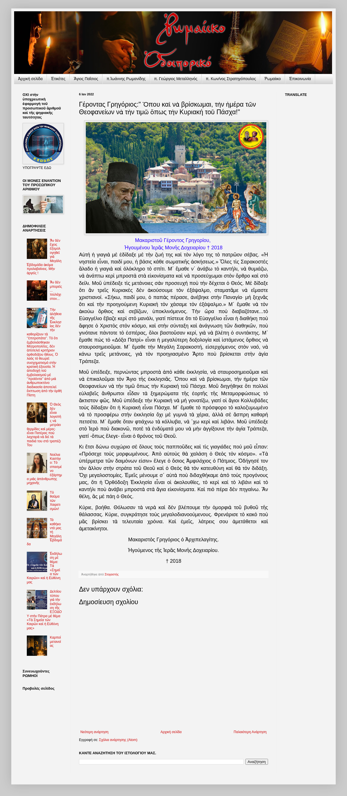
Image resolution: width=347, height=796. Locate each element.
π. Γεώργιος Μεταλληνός (175, 78)
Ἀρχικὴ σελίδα (30, 78)
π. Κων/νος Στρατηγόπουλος (231, 78)
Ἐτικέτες (58, 78)
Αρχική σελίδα (171, 732)
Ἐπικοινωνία (300, 78)
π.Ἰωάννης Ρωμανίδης (126, 78)
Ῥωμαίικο (272, 78)
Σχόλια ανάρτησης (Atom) (118, 740)
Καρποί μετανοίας (55, 642)
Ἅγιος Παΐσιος (86, 78)
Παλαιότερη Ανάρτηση (250, 732)
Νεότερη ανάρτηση (94, 732)
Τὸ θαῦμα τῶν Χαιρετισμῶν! (55, 501)
